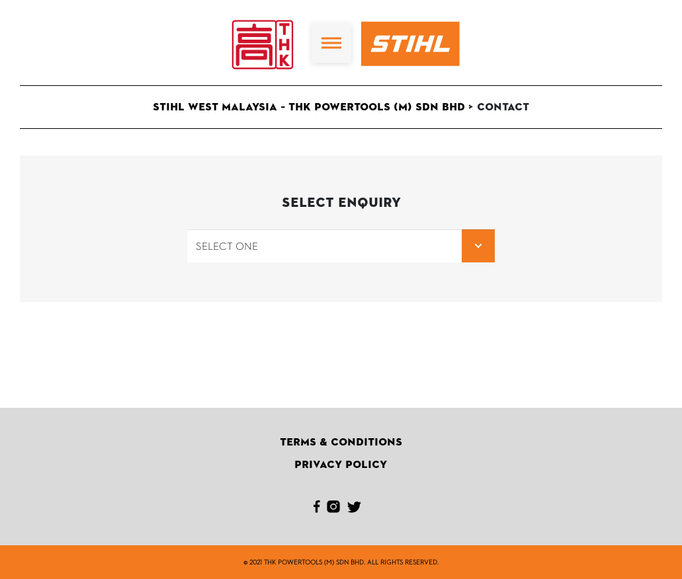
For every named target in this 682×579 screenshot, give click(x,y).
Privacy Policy (340, 464)
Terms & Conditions (341, 442)
